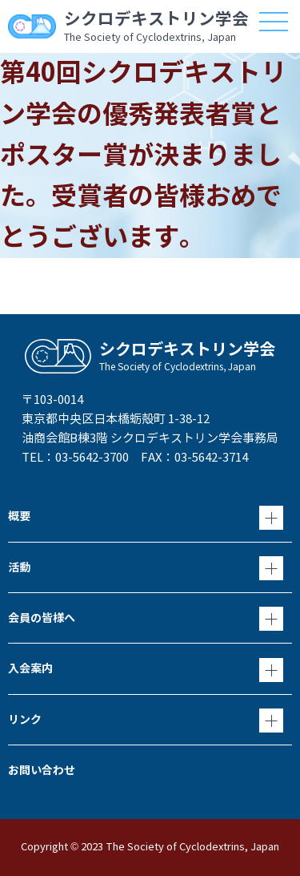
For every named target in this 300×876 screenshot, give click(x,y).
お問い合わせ (41, 770)
